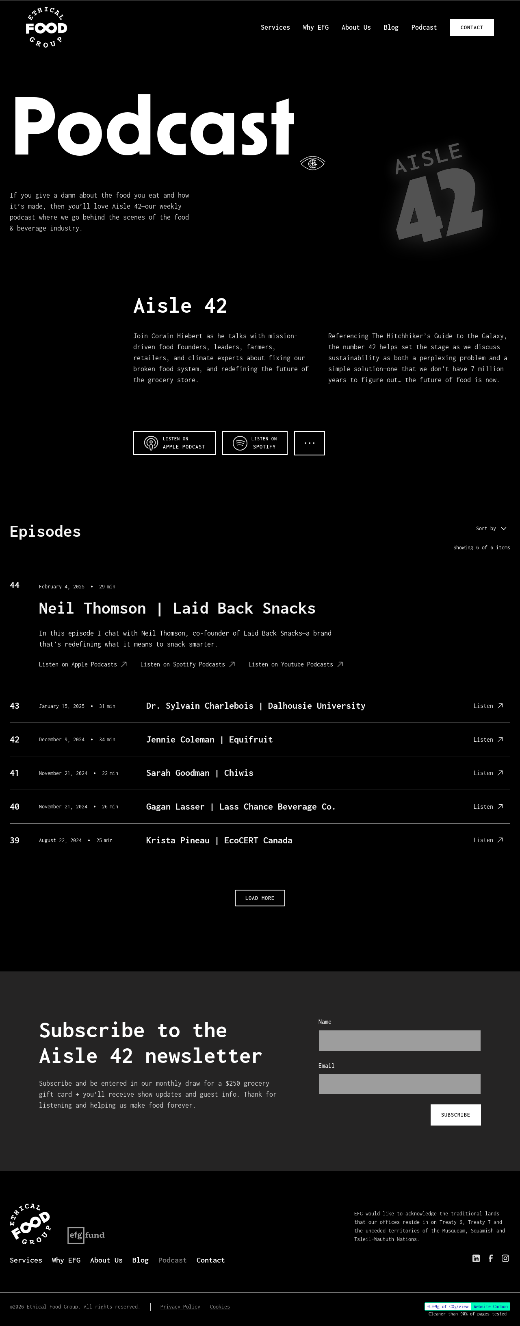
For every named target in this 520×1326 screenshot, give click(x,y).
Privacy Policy (180, 1307)
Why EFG (316, 27)
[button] (492, 528)
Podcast (424, 27)
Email (326, 1065)
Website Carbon (491, 1306)
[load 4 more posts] (260, 898)
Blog (391, 27)
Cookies (220, 1307)
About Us (356, 27)
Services (275, 27)
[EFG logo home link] (46, 27)
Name (325, 1021)
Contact (472, 27)
